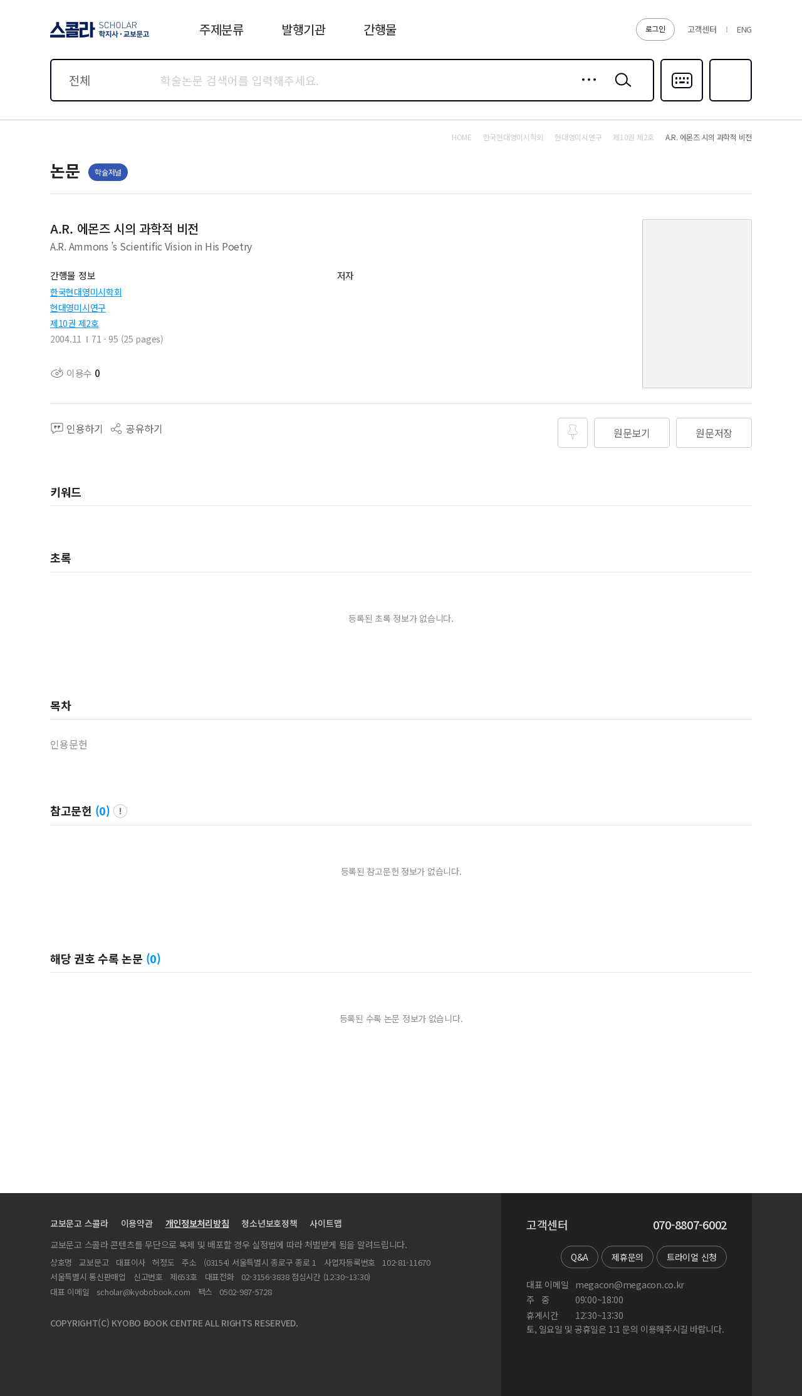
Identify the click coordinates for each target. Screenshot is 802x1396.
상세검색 (585, 89)
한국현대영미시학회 (86, 292)
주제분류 (221, 29)
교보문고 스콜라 (79, 1223)
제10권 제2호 (74, 323)
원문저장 (713, 432)
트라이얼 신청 (692, 1257)
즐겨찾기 (729, 100)
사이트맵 (325, 1223)
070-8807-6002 (690, 1225)
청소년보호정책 (269, 1223)
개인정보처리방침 (197, 1223)
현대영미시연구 (78, 307)
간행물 (380, 29)
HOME (462, 137)
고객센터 (702, 29)
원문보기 (631, 432)
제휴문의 (627, 1257)
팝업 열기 (120, 811)
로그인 (655, 28)
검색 (620, 89)
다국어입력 (682, 100)
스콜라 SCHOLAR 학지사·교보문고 (97, 37)
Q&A (579, 1257)
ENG (744, 29)
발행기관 (303, 29)
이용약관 (137, 1223)
